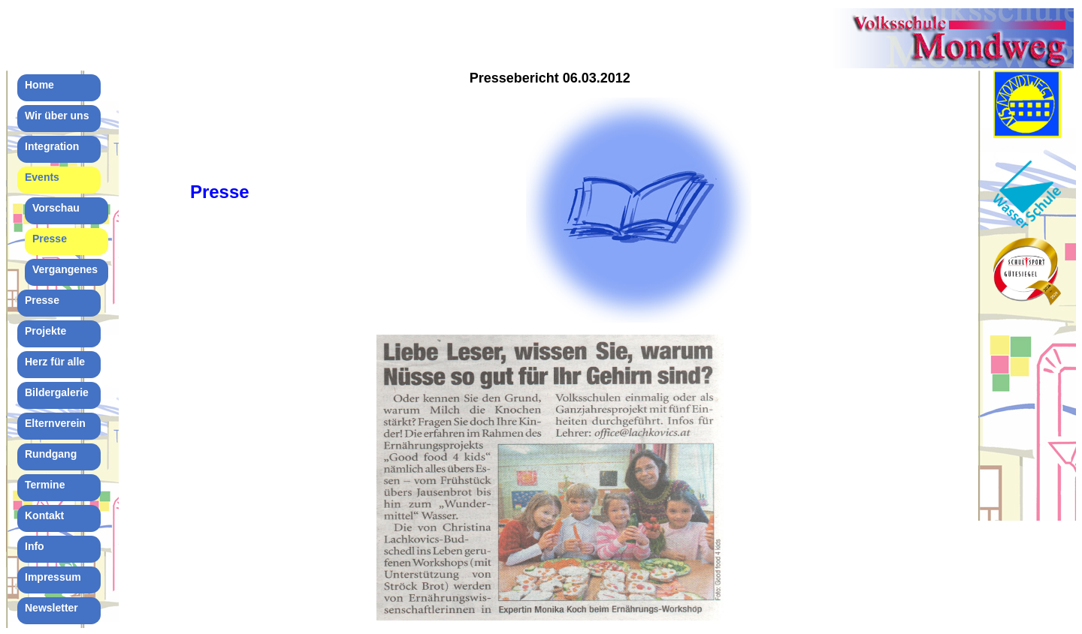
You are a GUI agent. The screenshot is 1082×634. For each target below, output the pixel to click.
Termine (45, 485)
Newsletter (51, 608)
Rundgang (51, 454)
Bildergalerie (57, 392)
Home (39, 85)
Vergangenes (65, 269)
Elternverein (55, 423)
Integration (52, 146)
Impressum (53, 577)
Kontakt (44, 515)
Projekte (45, 331)
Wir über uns (57, 116)
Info (34, 546)
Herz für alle (55, 362)
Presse (49, 239)
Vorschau (56, 208)
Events (42, 177)
